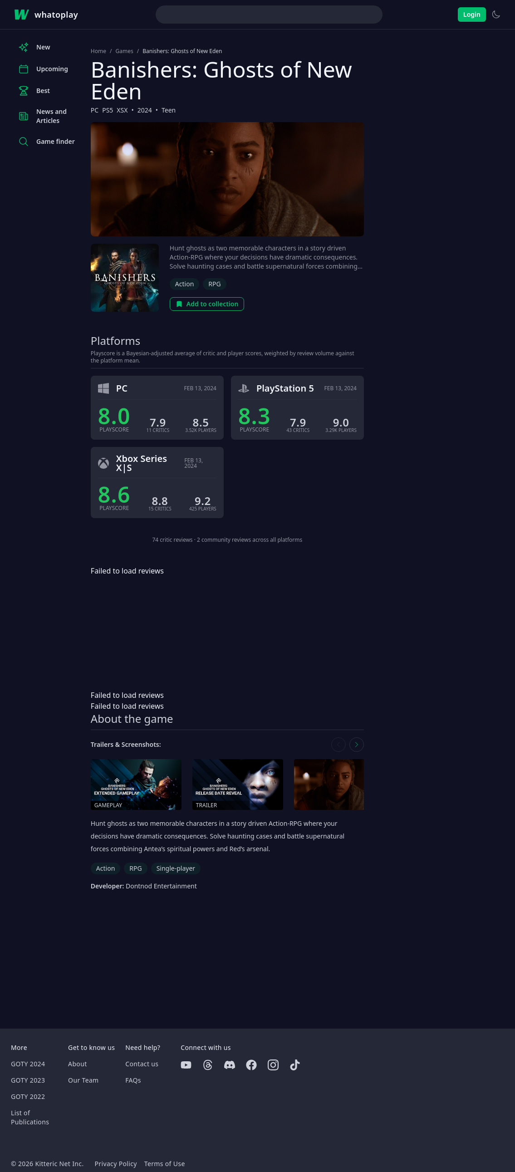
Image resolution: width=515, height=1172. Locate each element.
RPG (214, 284)
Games (124, 51)
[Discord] (229, 1064)
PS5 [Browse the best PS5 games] (107, 110)
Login (472, 14)
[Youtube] (186, 1064)
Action (184, 284)
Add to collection (207, 303)
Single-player (176, 868)
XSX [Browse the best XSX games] (122, 110)
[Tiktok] (294, 1064)
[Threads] (207, 1064)
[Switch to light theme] (495, 14)
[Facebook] (251, 1064)
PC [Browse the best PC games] (94, 110)
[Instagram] (273, 1064)
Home (98, 51)
